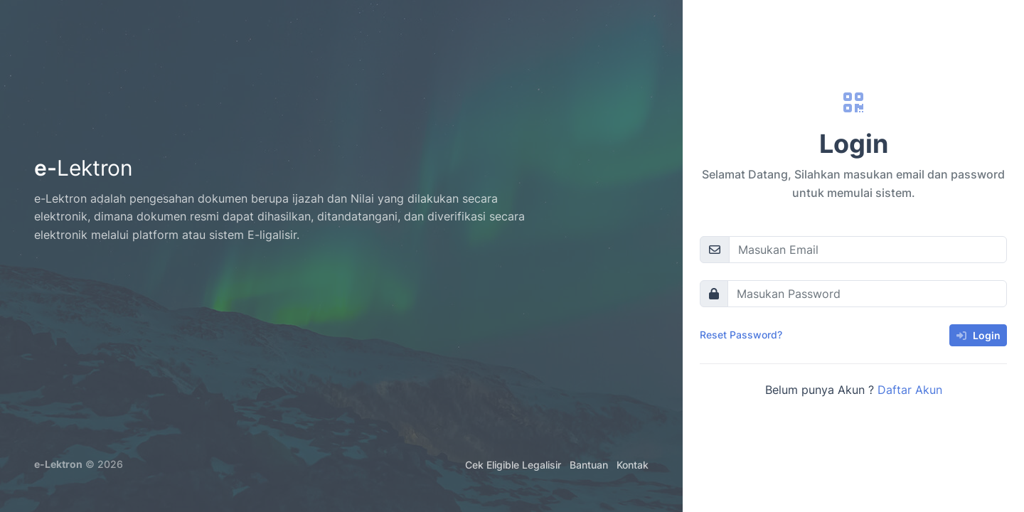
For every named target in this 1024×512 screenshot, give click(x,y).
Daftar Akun (910, 390)
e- (83, 168)
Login (978, 335)
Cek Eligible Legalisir (513, 465)
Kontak (633, 465)
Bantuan (589, 465)
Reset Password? (741, 335)
